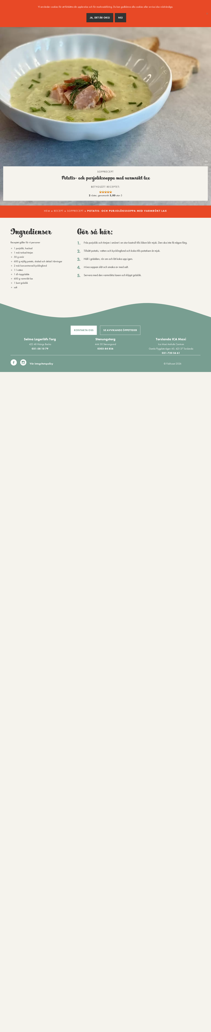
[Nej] (207, 13)
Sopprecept (75, 211)
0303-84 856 (105, 348)
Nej (120, 17)
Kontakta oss (84, 330)
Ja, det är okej (100, 17)
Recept (58, 211)
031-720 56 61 (171, 353)
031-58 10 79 (40, 348)
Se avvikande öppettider (120, 330)
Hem (47, 211)
